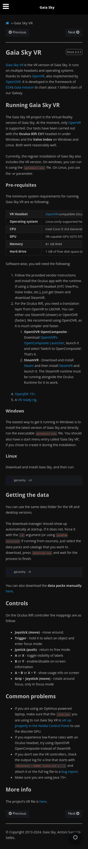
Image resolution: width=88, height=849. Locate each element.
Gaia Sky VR (14, 65)
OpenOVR (13, 81)
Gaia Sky (47, 7)
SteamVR (66, 365)
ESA (8, 87)
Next (73, 32)
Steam (29, 365)
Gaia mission (24, 87)
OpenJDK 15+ (25, 394)
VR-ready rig (27, 400)
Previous (17, 32)
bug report (69, 771)
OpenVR (38, 76)
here (9, 591)
